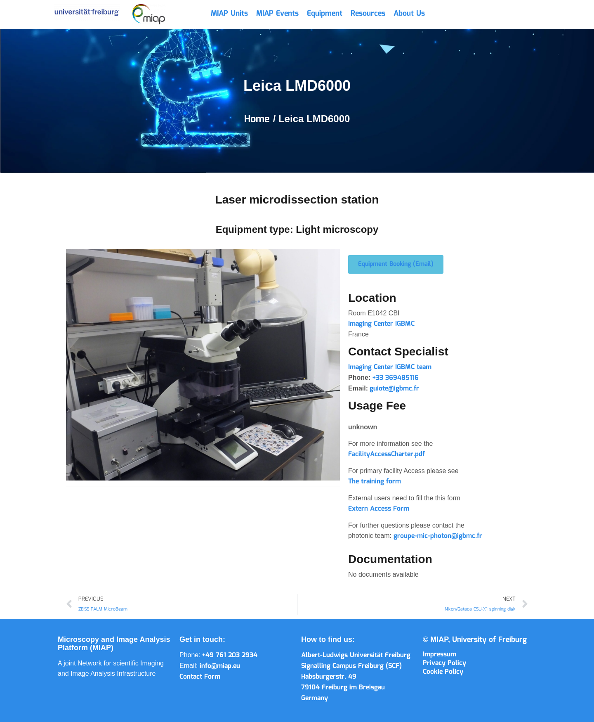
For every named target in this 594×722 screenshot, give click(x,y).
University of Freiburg (489, 640)
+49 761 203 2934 (229, 655)
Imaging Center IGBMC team (389, 367)
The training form (374, 481)
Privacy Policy (444, 663)
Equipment (324, 13)
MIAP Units (229, 13)
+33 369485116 (395, 378)
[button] (395, 264)
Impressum (439, 654)
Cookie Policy (443, 672)
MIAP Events (277, 13)
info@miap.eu (220, 666)
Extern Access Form (378, 509)
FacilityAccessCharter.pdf (386, 454)
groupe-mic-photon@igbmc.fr (436, 536)
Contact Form (199, 677)
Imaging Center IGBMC (381, 324)
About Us (409, 13)
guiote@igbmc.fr (394, 388)
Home (258, 119)
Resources (368, 13)
